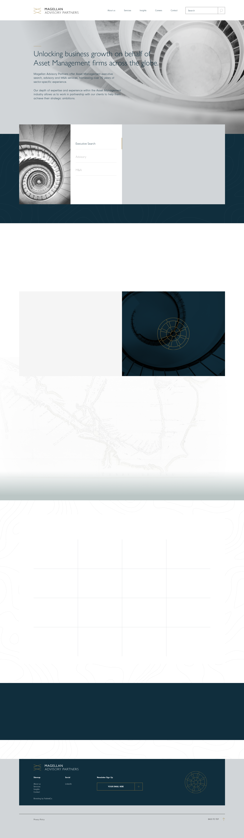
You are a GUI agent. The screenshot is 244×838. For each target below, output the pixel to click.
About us (111, 10)
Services (127, 10)
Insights (143, 10)
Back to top (216, 819)
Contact (174, 10)
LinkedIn (68, 784)
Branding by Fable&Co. (43, 798)
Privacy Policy (39, 819)
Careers (158, 10)
